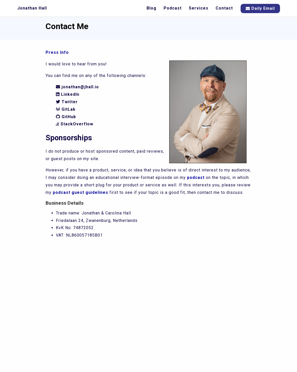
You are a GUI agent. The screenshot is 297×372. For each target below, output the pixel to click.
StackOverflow (74, 124)
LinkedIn (67, 94)
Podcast (173, 8)
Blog (151, 8)
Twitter (67, 101)
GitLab (65, 109)
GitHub (66, 116)
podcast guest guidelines (80, 192)
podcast (196, 177)
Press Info (57, 52)
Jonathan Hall (32, 8)
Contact (224, 8)
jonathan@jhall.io (77, 86)
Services (198, 8)
